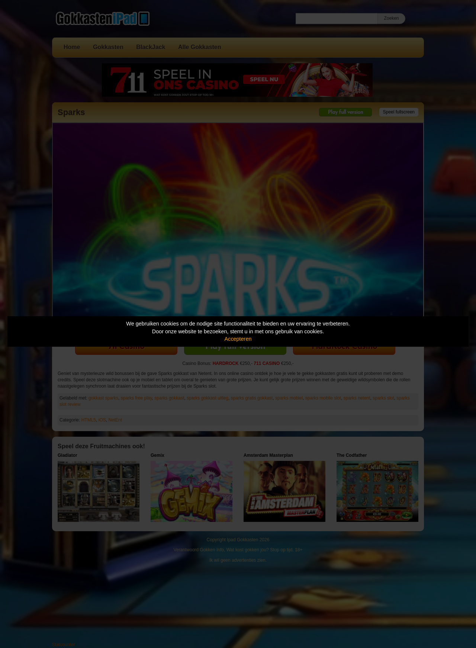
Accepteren (238, 339)
